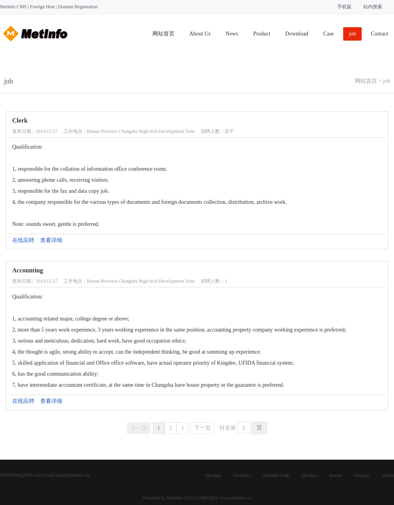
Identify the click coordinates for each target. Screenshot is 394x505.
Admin (387, 475)
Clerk (20, 120)
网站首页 (163, 34)
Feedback (242, 475)
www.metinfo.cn (235, 498)
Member (309, 475)
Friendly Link (276, 475)
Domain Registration (77, 6)
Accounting (27, 270)
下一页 (202, 428)
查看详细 (51, 240)
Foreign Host (42, 6)
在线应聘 (23, 240)
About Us (200, 34)
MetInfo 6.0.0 (180, 498)
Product (261, 34)
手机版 (344, 6)
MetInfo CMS (13, 6)
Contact (379, 34)
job (352, 34)
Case (328, 34)
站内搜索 (372, 6)
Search (335, 475)
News (232, 34)
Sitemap (361, 475)
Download (296, 34)
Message (213, 475)
